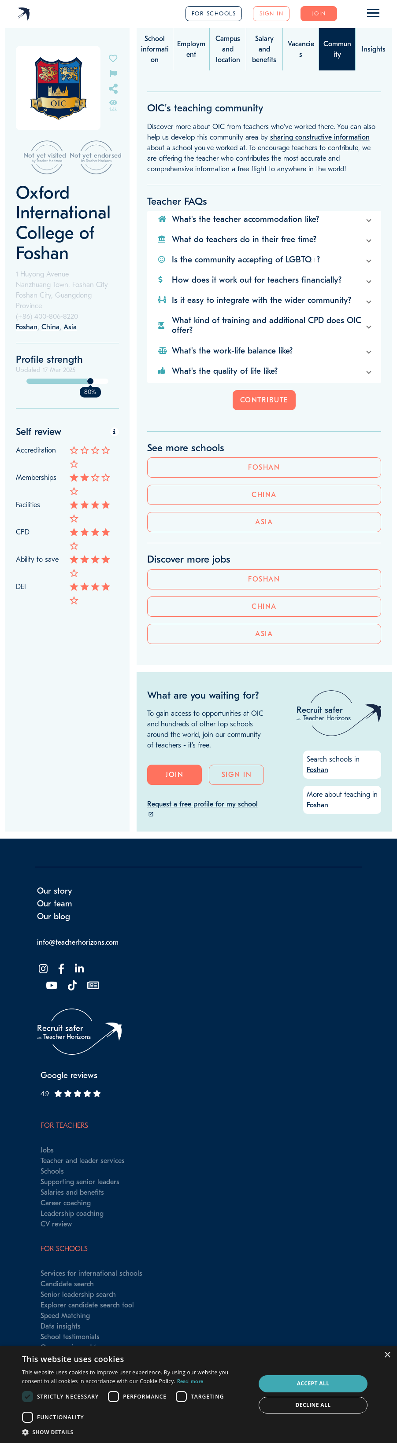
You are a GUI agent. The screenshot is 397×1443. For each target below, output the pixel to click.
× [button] (387, 1355)
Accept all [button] (313, 1383)
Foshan (67, 655)
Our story (54, 909)
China (67, 683)
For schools (214, 13)
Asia (67, 710)
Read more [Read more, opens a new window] (190, 1381)
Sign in (272, 13)
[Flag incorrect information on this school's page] (113, 73)
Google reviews (69, 1093)
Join (319, 13)
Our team (54, 921)
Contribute (264, 400)
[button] (264, 219)
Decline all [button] (313, 1405)
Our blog (53, 934)
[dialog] (198, 1394)
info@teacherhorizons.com (78, 960)
